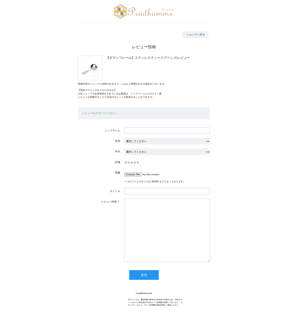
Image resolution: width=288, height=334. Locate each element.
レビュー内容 (109, 201)
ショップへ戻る (196, 34)
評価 (117, 162)
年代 (117, 151)
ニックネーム (112, 130)
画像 (117, 172)
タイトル (115, 191)
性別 (117, 140)
